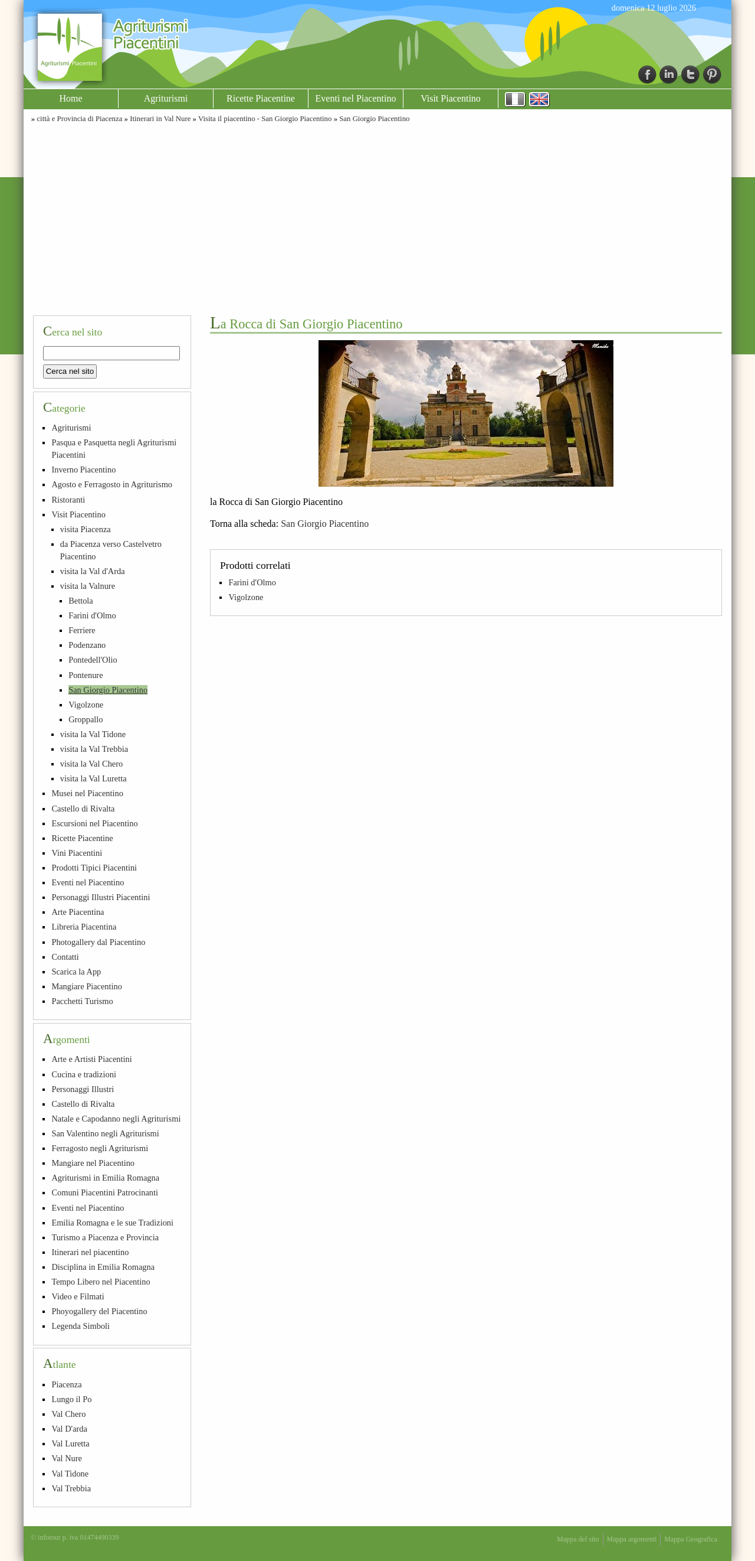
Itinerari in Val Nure (160, 119)
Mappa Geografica (690, 1539)
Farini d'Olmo (252, 582)
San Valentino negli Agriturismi (105, 1133)
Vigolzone (245, 597)
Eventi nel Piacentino (356, 98)
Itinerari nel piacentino (90, 1252)
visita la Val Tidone (93, 734)
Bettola (80, 600)
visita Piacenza (85, 529)
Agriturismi (166, 98)
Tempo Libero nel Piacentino (100, 1281)
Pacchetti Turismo (82, 1001)
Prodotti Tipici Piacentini (94, 867)
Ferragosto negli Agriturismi (99, 1148)
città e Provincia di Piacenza (79, 119)
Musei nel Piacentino (87, 793)
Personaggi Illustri (82, 1089)
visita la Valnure (87, 586)
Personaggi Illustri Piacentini (100, 897)
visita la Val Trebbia (94, 749)
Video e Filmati (77, 1296)
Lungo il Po (71, 1399)
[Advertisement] (377, 217)
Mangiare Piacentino (86, 986)
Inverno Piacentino (83, 469)
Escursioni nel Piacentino (94, 823)
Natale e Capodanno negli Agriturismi (115, 1118)
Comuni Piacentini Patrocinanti (104, 1192)
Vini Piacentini (76, 853)
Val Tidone (69, 1473)
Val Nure (66, 1458)
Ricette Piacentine (260, 98)
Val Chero (68, 1414)
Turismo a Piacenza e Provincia (105, 1237)
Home (70, 98)
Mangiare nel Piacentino (92, 1163)
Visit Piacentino (451, 98)
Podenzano (87, 645)
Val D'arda (69, 1428)
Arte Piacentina (77, 912)
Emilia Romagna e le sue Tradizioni (112, 1222)
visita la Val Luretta (93, 778)
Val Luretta (70, 1443)
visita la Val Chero (91, 763)
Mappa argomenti (632, 1539)
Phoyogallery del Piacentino (99, 1311)
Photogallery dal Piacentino (98, 942)
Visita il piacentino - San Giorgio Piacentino (264, 119)
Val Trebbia (71, 1488)
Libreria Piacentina (83, 926)
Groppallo (85, 719)
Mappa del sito (578, 1539)
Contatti (64, 957)
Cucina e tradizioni (83, 1074)
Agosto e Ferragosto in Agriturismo (111, 484)
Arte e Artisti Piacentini (91, 1059)
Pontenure (85, 675)
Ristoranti (68, 499)
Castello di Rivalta (82, 808)
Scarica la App (76, 971)
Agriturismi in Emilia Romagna (105, 1177)
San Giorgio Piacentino (374, 119)
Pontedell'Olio (92, 659)
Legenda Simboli (80, 1326)
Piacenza (66, 1384)
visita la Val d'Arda (92, 571)
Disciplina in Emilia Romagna (103, 1267)
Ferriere (82, 630)
